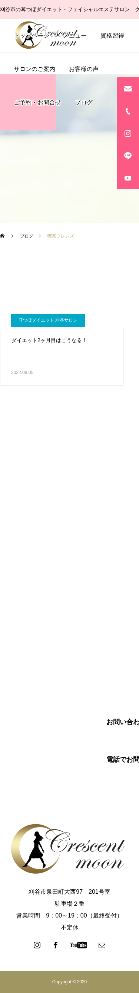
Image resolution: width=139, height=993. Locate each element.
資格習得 (112, 35)
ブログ (84, 102)
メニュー (75, 35)
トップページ (31, 35)
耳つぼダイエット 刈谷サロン (48, 320)
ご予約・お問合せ (37, 102)
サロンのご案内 (34, 69)
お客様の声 (84, 69)
